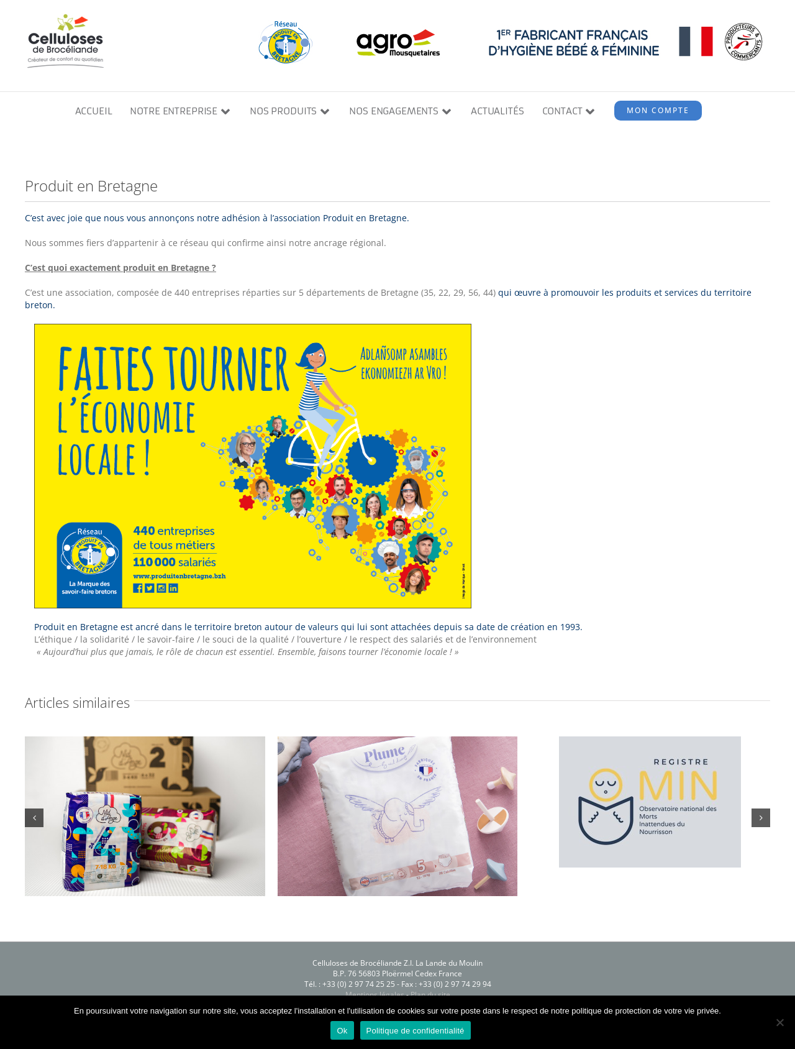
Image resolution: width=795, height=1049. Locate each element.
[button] (34, 818)
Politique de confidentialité (415, 1030)
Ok (342, 1030)
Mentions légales (374, 994)
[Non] (779, 1022)
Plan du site (430, 994)
